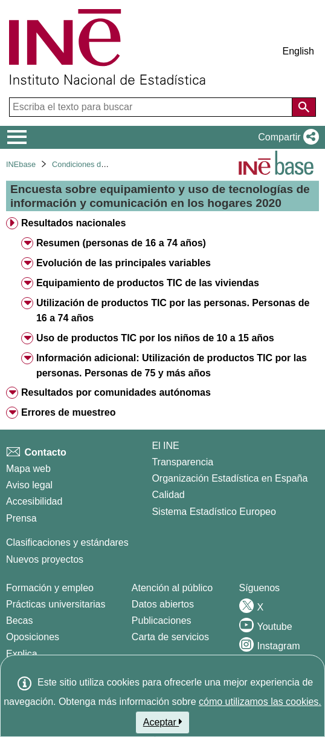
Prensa (21, 518)
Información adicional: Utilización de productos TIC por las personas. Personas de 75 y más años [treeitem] (171, 365)
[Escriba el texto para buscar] (152, 107)
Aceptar (162, 721)
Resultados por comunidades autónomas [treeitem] (116, 392)
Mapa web (28, 468)
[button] (286, 137)
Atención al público (172, 588)
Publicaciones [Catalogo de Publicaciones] (161, 620)
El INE (165, 446)
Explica (21, 654)
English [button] (298, 51)
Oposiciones (32, 637)
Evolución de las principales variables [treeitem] (123, 263)
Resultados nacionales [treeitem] (73, 223)
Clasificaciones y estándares (67, 542)
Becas (19, 620)
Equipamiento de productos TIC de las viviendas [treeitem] (147, 283)
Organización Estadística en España (229, 478)
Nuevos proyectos (44, 559)
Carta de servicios (170, 637)
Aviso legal (29, 485)
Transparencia (182, 462)
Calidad (168, 495)
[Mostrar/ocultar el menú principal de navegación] (17, 137)
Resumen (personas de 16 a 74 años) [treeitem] (121, 243)
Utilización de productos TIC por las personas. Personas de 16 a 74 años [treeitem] (173, 310)
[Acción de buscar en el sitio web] (304, 107)
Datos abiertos (163, 604)
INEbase (21, 164)
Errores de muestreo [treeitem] (68, 412)
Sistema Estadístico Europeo (213, 511)
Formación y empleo (50, 588)
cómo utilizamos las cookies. (260, 701)
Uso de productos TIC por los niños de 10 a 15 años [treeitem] (155, 338)
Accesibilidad (34, 501)
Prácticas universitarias (56, 604)
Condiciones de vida (86, 164)
